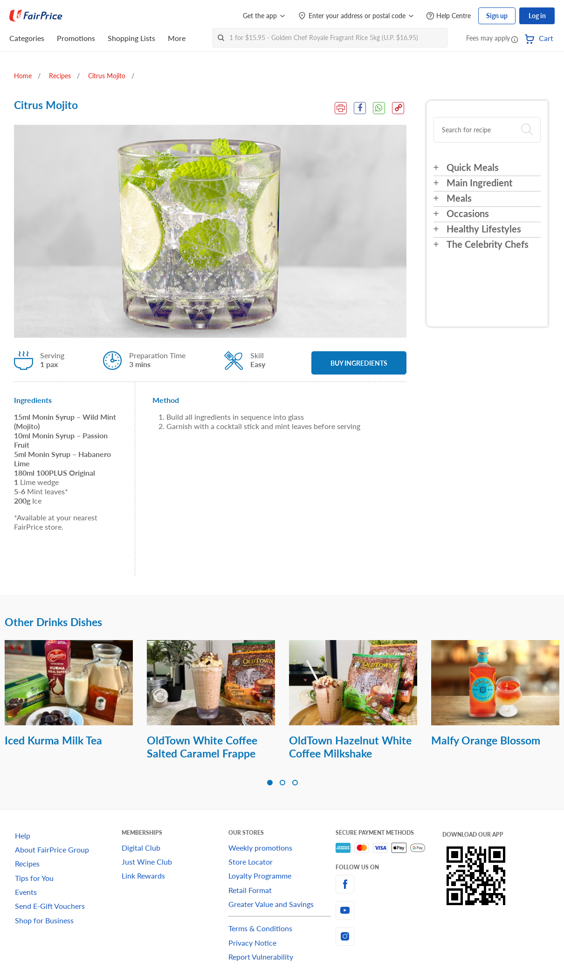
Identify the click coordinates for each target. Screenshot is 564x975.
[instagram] (389, 936)
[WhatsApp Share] (379, 108)
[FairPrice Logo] (35, 15)
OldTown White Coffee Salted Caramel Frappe (202, 747)
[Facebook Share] (360, 108)
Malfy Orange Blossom (485, 740)
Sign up (497, 16)
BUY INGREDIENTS (358, 363)
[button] (514, 39)
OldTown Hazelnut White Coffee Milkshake (350, 747)
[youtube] (389, 910)
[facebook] (389, 884)
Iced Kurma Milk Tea (53, 740)
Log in (537, 16)
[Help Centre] (448, 16)
